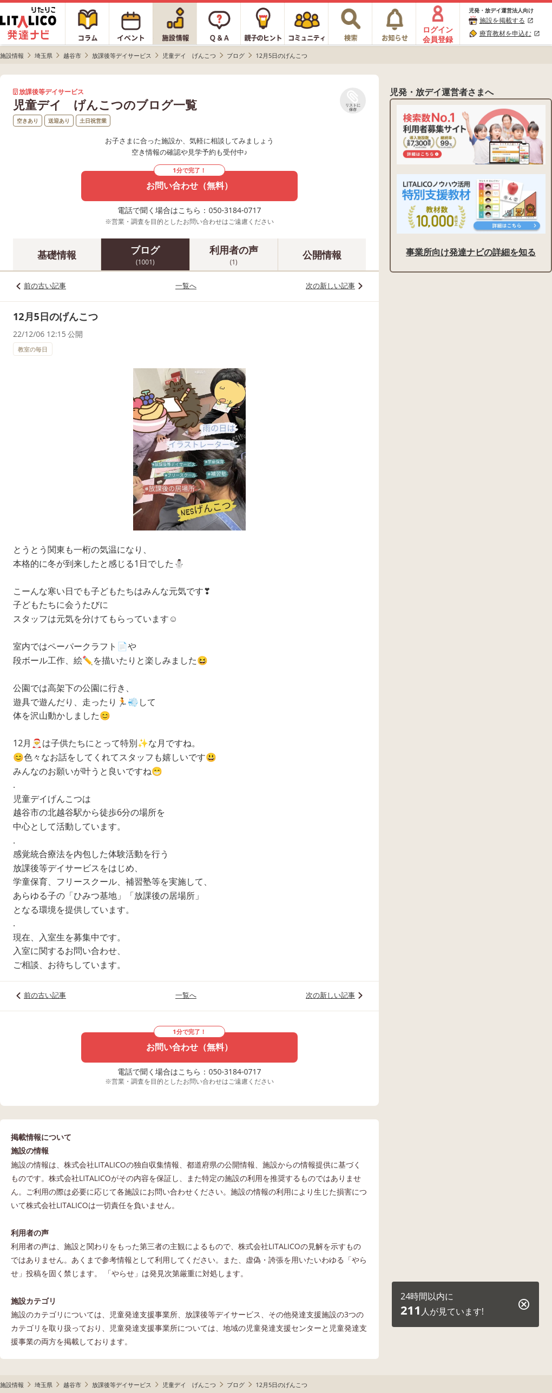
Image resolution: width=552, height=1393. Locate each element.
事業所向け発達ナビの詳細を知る (471, 252)
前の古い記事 (45, 285)
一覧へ (185, 285)
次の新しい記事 (330, 285)
